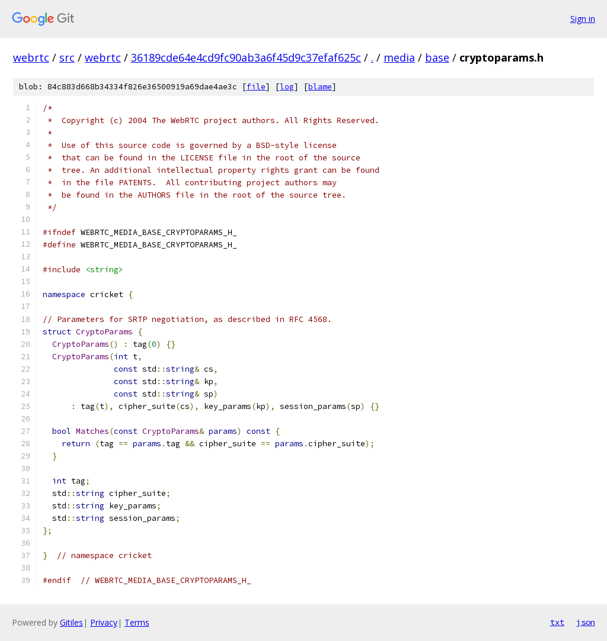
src (67, 57)
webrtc (31, 57)
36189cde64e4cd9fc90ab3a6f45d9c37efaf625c (246, 57)
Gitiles (71, 622)
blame (320, 87)
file (256, 87)
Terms (136, 622)
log (287, 87)
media (399, 57)
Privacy (103, 622)
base (437, 57)
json (585, 622)
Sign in (582, 18)
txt (557, 622)
